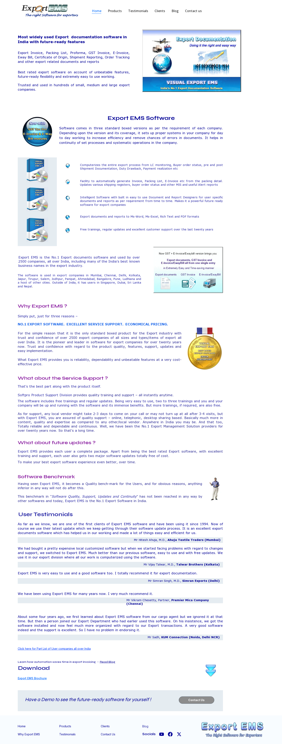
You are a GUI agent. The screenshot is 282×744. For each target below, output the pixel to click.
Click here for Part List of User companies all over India (54, 648)
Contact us (193, 11)
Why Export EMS (29, 734)
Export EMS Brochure (32, 678)
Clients (160, 11)
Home (96, 11)
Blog (175, 11)
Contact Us (196, 700)
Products (115, 11)
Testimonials (138, 11)
